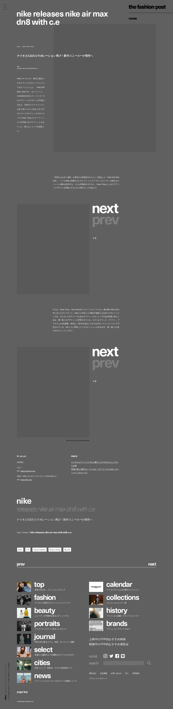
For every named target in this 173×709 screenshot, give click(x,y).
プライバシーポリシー (98, 678)
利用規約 (136, 673)
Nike (20, 549)
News (133, 18)
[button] (106, 207)
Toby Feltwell (39, 549)
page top (22, 692)
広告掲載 (103, 673)
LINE (123, 656)
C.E (28, 549)
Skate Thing (55, 549)
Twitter (111, 656)
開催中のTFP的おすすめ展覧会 (109, 644)
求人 (127, 673)
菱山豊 (67, 549)
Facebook (117, 656)
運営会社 (92, 673)
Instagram (105, 656)
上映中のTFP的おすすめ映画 (107, 639)
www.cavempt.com (27, 471)
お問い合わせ (116, 673)
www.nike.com (26, 480)
